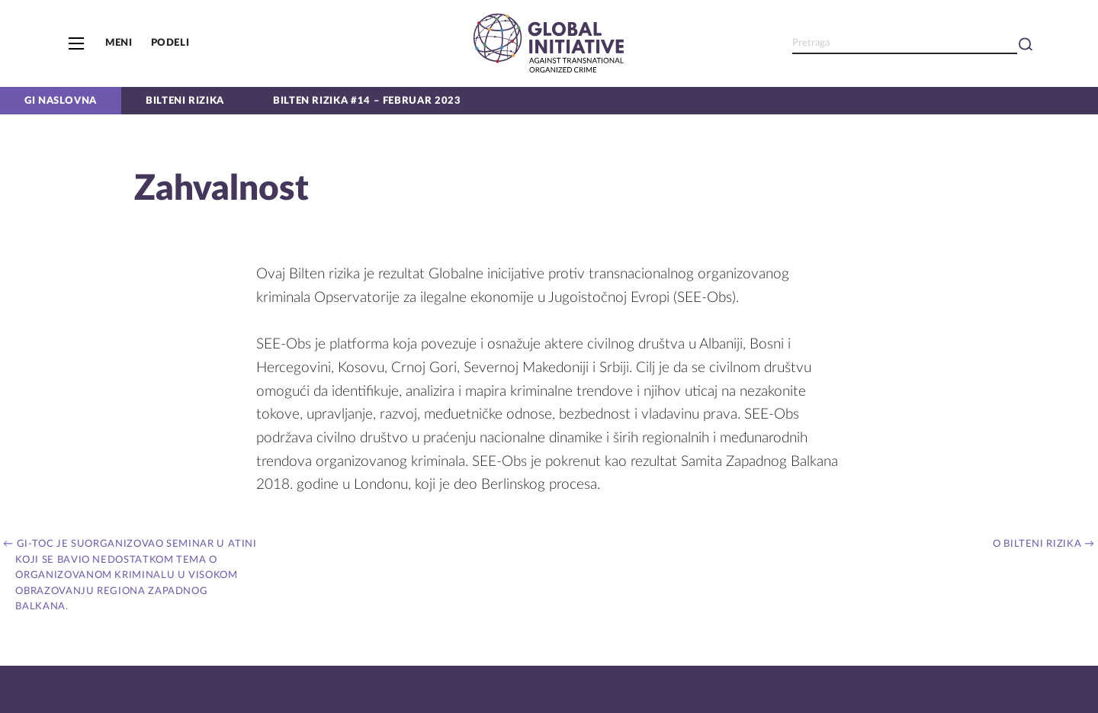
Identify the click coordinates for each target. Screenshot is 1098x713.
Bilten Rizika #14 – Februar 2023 (367, 100)
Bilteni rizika (185, 100)
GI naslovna (60, 100)
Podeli (170, 42)
